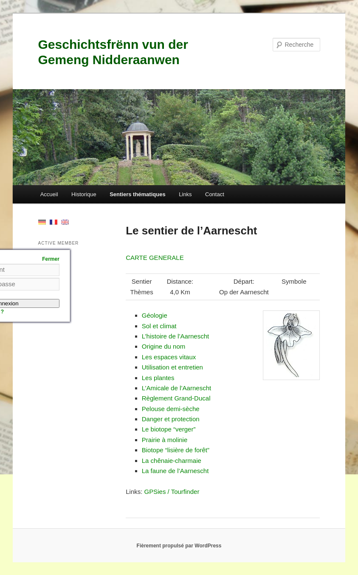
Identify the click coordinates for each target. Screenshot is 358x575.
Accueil (49, 194)
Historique (83, 194)
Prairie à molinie (165, 439)
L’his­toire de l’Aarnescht (175, 336)
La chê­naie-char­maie (171, 460)
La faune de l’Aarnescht (175, 470)
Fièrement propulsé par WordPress (179, 546)
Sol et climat (159, 326)
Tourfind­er (185, 491)
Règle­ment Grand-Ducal (176, 398)
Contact (214, 194)
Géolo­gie (154, 315)
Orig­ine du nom (164, 346)
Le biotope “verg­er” (169, 429)
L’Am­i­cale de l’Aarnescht (176, 388)
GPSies (155, 491)
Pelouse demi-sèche (171, 408)
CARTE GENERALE (154, 257)
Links (185, 194)
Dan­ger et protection (171, 419)
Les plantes (158, 377)
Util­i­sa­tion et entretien (172, 367)
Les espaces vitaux (169, 357)
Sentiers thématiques (138, 194)
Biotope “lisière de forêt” (175, 450)
